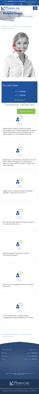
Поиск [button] (26, 4)
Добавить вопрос (26, 111)
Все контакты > (10, 4)
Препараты (4, 352)
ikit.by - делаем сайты (33, 377)
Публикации (5, 354)
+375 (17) (8, 1)
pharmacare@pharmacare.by (19, 374)
